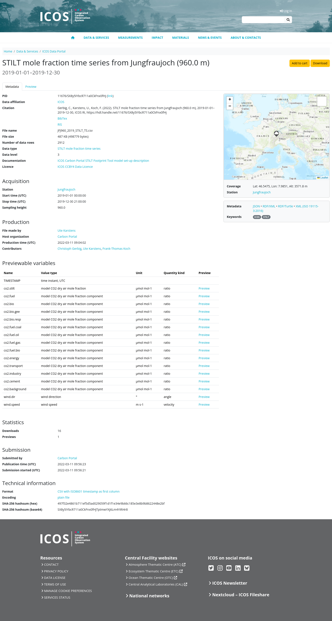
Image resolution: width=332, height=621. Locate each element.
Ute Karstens (92, 249)
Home (8, 51)
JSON (257, 206)
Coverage (234, 186)
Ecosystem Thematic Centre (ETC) (154, 571)
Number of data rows (18, 142)
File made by (11, 230)
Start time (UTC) (14, 195)
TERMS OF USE (55, 584)
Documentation (14, 161)
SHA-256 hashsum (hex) (19, 503)
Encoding (9, 497)
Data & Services (96, 37)
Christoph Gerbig (69, 249)
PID (5, 96)
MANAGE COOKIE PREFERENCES (68, 591)
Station (7, 189)
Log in (286, 11)
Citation (8, 108)
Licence (8, 167)
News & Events (210, 37)
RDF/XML (269, 206)
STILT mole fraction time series (79, 148)
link (110, 96)
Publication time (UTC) (19, 464)
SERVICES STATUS (57, 597)
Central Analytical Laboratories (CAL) (156, 584)
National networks (149, 596)
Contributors (12, 249)
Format (7, 491)
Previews (9, 437)
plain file (63, 497)
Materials (180, 37)
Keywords (234, 217)
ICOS (61, 102)
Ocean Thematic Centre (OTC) (151, 577)
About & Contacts (246, 37)
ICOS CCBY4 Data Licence (75, 167)
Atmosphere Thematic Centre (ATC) (155, 564)
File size (8, 136)
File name (9, 130)
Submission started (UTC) (21, 470)
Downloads (10, 431)
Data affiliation (13, 102)
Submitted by (12, 458)
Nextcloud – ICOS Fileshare (240, 595)
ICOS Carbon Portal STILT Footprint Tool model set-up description (103, 161)
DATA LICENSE (55, 577)
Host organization (15, 236)
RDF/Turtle (286, 206)
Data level (9, 155)
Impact (157, 37)
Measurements (130, 37)
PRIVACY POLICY (56, 571)
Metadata (12, 87)
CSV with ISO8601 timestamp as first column (88, 491)
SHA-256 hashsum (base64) (22, 509)
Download (320, 63)
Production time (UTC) (18, 242)
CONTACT (51, 564)
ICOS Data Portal (54, 51)
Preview (30, 87)
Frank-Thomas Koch (116, 249)
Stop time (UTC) (14, 201)
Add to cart (299, 63)
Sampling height (14, 207)
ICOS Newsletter (229, 583)
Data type (9, 148)
